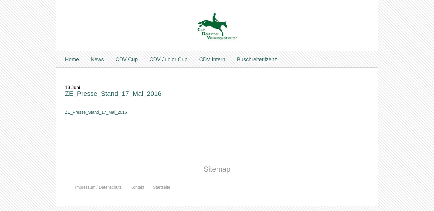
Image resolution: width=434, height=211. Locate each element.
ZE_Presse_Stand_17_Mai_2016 (113, 93)
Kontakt (137, 187)
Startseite (161, 187)
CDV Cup (127, 59)
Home (72, 59)
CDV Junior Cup (168, 59)
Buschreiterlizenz (257, 59)
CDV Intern (212, 59)
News (97, 59)
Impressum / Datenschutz (98, 187)
